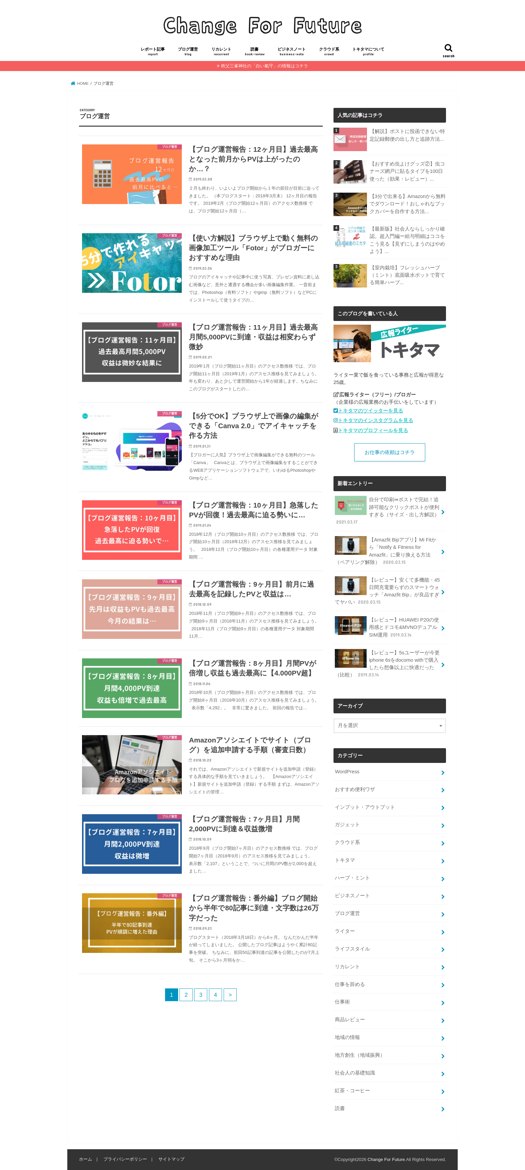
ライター (345, 931)
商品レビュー (350, 1019)
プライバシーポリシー (125, 1159)
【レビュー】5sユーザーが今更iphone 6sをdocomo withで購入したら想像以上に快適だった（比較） (387, 663)
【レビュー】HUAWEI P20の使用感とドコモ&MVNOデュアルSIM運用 (387, 627)
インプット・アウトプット (365, 807)
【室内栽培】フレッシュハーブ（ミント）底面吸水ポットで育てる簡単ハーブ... (407, 275)
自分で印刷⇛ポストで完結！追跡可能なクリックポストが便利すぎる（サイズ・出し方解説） (387, 510)
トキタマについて (368, 52)
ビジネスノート (292, 52)
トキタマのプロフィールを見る (373, 430)
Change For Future (386, 1159)
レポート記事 (153, 52)
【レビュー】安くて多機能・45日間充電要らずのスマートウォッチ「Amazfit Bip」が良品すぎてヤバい (387, 591)
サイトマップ (171, 1159)
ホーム (85, 1159)
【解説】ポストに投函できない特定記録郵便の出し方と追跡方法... (407, 135)
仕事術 (342, 1001)
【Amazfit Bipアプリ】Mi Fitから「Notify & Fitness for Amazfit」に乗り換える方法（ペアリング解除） (385, 551)
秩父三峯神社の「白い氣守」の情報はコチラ (264, 65)
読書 (255, 52)
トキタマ (345, 860)
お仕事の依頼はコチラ (390, 452)
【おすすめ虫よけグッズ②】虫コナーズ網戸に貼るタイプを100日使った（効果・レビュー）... (407, 171)
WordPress (347, 771)
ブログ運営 (188, 52)
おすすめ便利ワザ (355, 789)
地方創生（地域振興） (360, 1055)
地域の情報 (347, 1037)
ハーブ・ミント (352, 878)
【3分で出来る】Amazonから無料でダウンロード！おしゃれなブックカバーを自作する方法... (407, 204)
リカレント (221, 52)
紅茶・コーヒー (352, 1090)
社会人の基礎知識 (355, 1073)
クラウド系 (329, 52)
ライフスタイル (352, 949)
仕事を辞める (350, 984)
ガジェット (347, 824)
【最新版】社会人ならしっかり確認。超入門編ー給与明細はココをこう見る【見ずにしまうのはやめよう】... (407, 240)
